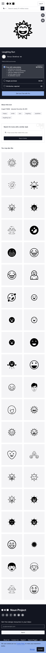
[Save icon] (43, 15)
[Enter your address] (23, 626)
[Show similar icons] (43, 20)
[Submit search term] (42, 8)
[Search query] (23, 132)
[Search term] (24, 8)
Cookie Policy (20, 643)
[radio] (23, 71)
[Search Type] (4, 8)
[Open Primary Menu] (3, 4)
